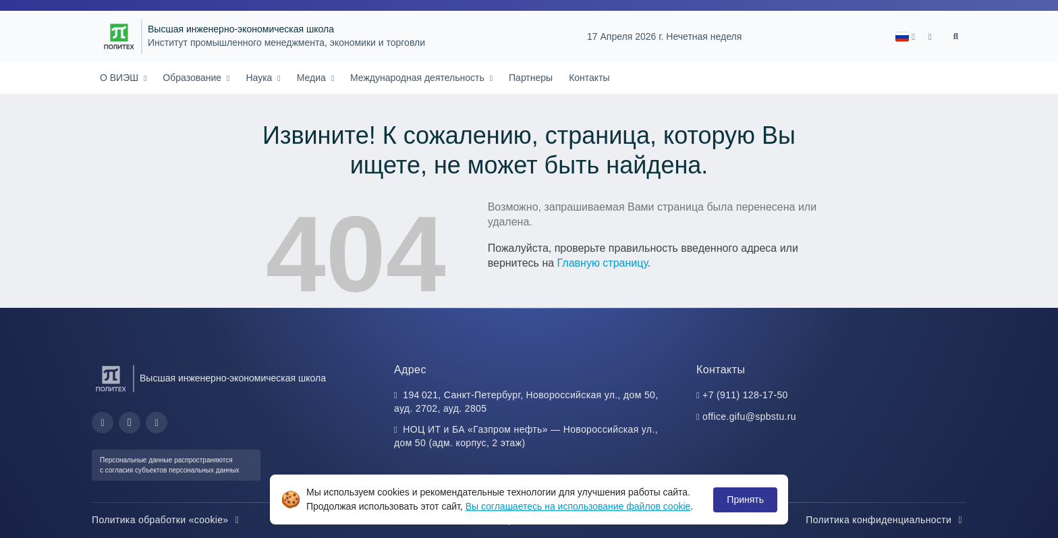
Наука (260, 77)
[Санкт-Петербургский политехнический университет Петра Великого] (119, 36)
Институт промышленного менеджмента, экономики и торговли (286, 43)
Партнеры (531, 77)
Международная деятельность (418, 77)
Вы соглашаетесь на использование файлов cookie (578, 506)
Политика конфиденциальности (886, 519)
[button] (905, 37)
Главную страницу (602, 263)
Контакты (589, 77)
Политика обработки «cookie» (167, 519)
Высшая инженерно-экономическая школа (241, 29)
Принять (745, 499)
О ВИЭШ (120, 77)
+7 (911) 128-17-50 (745, 394)
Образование (193, 77)
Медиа (313, 77)
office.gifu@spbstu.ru (749, 416)
